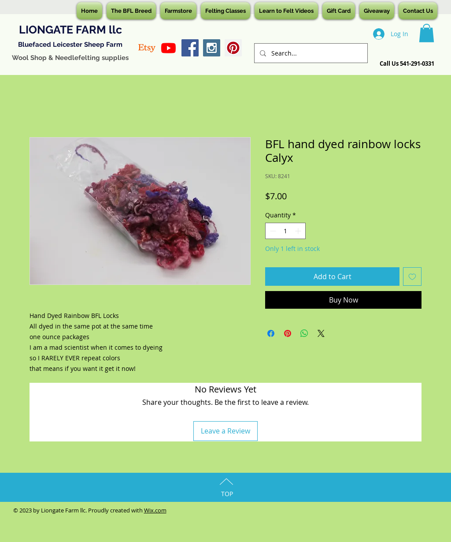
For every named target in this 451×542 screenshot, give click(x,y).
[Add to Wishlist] (412, 276)
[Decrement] (271, 231)
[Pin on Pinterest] (287, 333)
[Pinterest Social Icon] (233, 47)
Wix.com (155, 510)
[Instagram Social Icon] (211, 47)
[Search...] (310, 53)
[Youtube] (168, 47)
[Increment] (298, 231)
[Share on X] (321, 333)
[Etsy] (146, 47)
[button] (426, 33)
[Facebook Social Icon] (190, 47)
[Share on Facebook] (271, 333)
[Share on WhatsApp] (304, 333)
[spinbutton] (285, 231)
